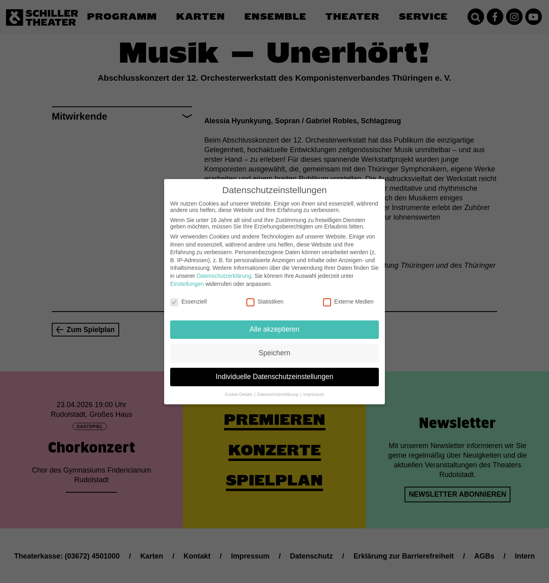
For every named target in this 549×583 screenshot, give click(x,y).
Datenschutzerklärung (224, 271)
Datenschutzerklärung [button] (278, 389)
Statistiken (265, 297)
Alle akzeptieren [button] (275, 325)
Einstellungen (187, 279)
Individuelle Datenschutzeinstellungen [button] (274, 372)
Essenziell (188, 297)
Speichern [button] (275, 348)
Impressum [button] (313, 389)
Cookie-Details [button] (239, 389)
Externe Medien (348, 297)
